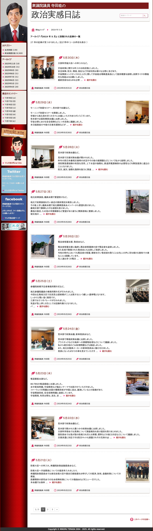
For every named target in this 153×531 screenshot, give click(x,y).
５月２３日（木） (41, 373)
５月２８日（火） (69, 147)
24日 (70, 404)
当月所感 (8, 50)
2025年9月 (9, 70)
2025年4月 (9, 87)
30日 (70, 133)
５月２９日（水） (41, 102)
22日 (70, 490)
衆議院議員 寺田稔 (41, 88)
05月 (65, 88)
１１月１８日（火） (10, 98)
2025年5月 (9, 83)
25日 (70, 359)
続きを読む (92, 80)
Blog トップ (40, 30)
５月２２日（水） (69, 418)
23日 (70, 446)
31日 (70, 88)
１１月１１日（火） (10, 121)
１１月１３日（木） (10, 114)
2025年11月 (10, 64)
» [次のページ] (56, 509)
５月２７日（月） (41, 191)
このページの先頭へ (142, 519)
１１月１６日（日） (10, 105)
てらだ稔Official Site (13, 163)
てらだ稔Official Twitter (14, 190)
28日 (70, 177)
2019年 (60, 88)
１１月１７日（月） (10, 101)
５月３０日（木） (69, 57)
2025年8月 (9, 74)
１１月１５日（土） (10, 108)
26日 (70, 267)
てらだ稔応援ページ (12, 218)
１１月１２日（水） (10, 118)
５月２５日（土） (41, 281)
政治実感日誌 (84, 88)
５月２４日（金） (69, 328)
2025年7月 (9, 77)
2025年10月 (10, 67)
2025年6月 (9, 80)
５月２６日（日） (69, 236)
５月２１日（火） (41, 460)
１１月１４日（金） (10, 111)
